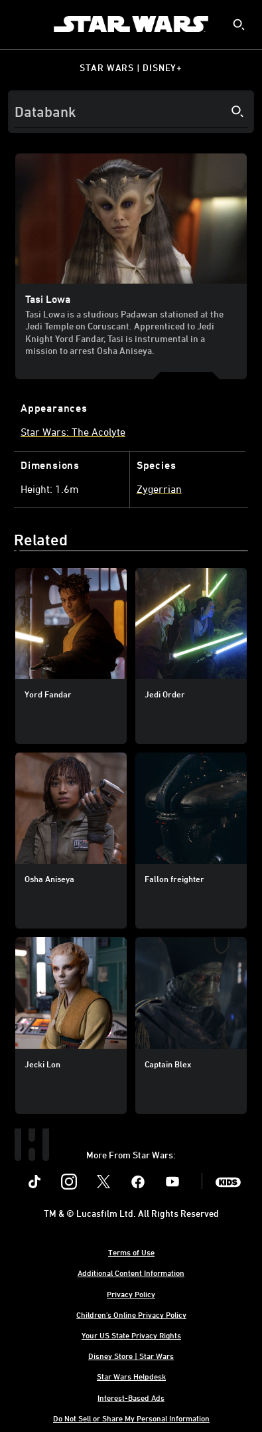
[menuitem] (21, 24)
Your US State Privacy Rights (131, 1335)
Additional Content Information (131, 1272)
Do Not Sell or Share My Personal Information (131, 1418)
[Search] (131, 111)
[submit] (239, 25)
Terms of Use (131, 1252)
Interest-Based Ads (131, 1397)
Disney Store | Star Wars (131, 1355)
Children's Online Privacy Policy (131, 1314)
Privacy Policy (131, 1293)
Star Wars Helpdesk (131, 1376)
